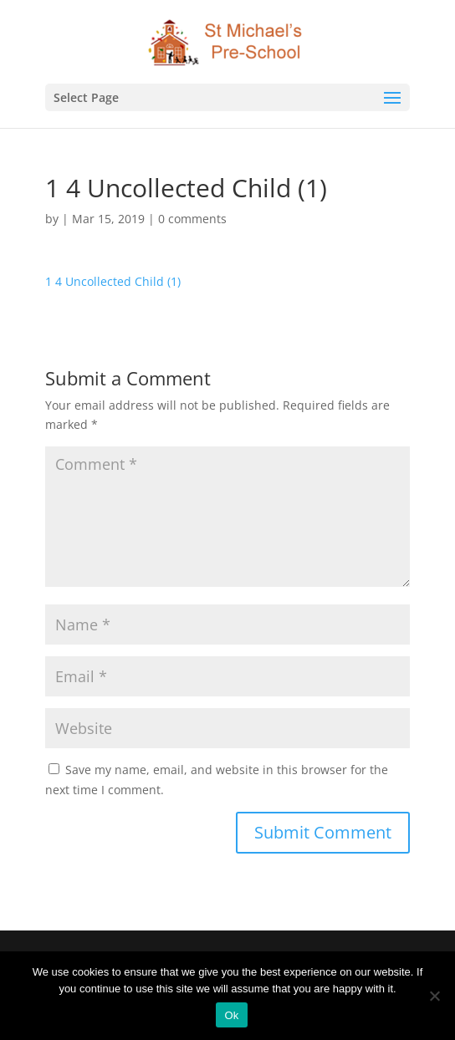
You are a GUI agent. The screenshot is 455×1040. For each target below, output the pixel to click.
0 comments (192, 219)
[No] (434, 995)
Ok (231, 1015)
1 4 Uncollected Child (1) (113, 281)
